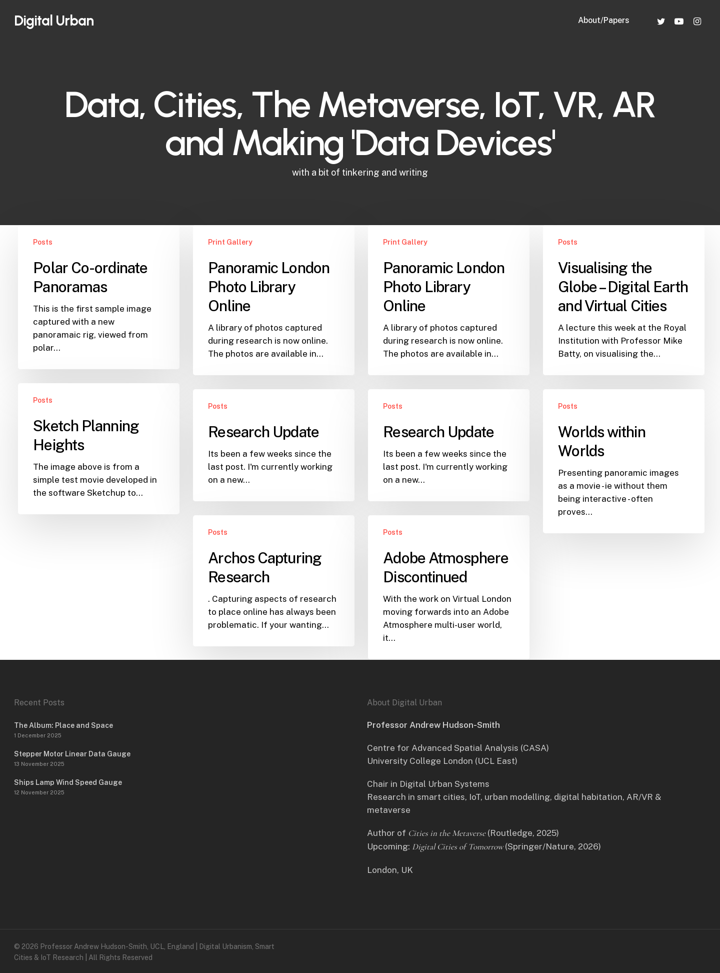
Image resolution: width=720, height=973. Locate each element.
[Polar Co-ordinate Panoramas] (98, 297)
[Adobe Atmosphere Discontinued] (448, 587)
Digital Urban (54, 21)
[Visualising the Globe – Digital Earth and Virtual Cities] (623, 300)
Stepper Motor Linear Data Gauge (72, 754)
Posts (42, 242)
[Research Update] (273, 445)
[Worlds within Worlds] (623, 461)
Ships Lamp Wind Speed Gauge (68, 782)
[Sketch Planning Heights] (98, 448)
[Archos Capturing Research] (273, 580)
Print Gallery (230, 242)
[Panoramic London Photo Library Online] (273, 300)
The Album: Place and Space (63, 725)
